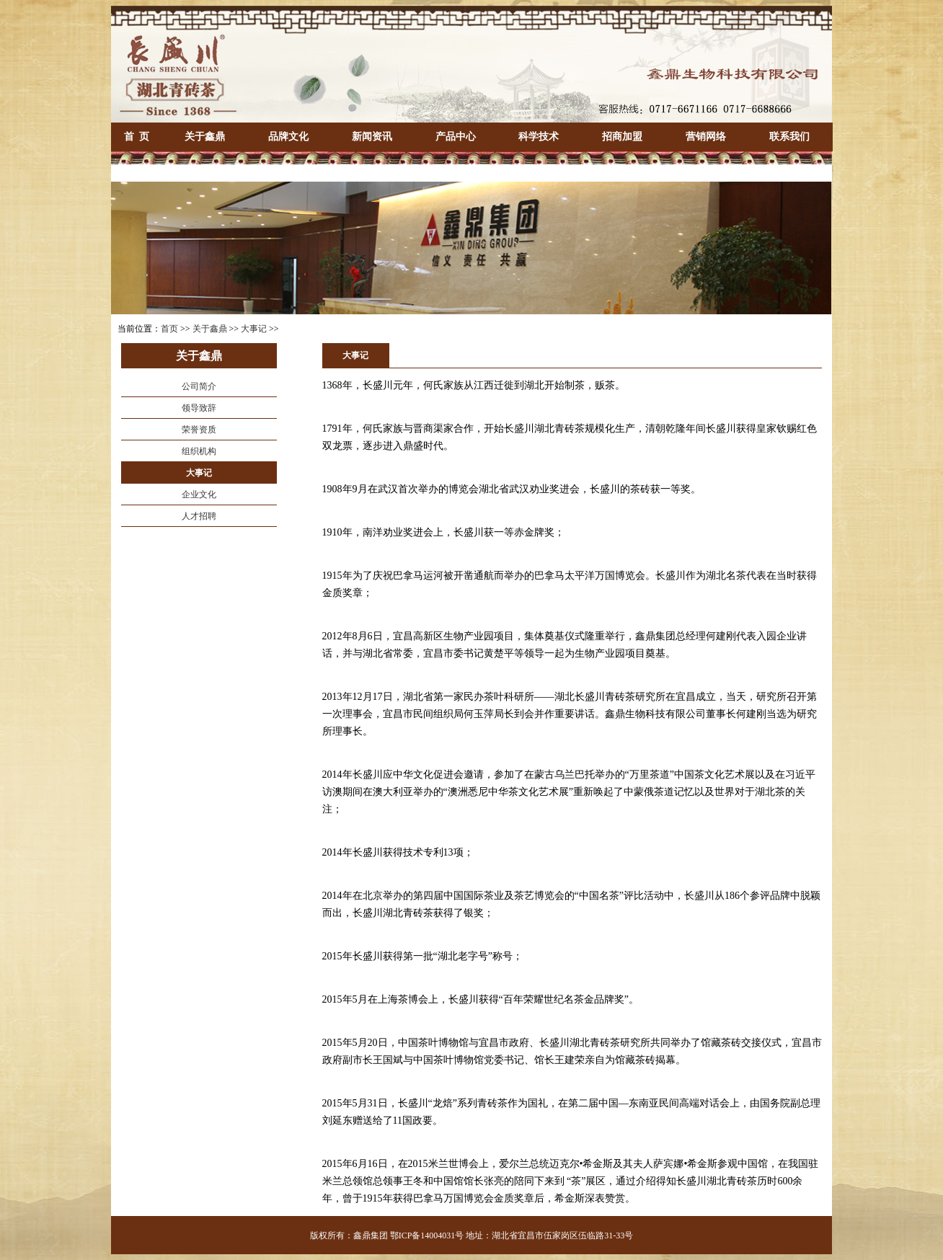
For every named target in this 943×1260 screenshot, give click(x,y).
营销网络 (706, 136)
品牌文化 (288, 136)
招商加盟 (622, 136)
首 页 (136, 136)
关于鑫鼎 (205, 136)
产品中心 (455, 136)
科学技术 (538, 136)
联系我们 (789, 136)
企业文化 (199, 494)
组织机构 (199, 451)
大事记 (254, 329)
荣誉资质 (199, 430)
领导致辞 (199, 408)
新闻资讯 (372, 136)
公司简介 (199, 386)
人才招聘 (199, 516)
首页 (169, 329)
